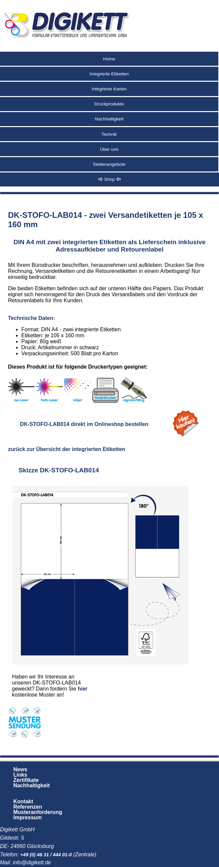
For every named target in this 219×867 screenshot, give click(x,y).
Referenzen (27, 807)
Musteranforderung (37, 812)
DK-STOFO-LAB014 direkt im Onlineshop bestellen (84, 424)
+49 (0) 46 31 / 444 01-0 (46, 854)
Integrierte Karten (109, 88)
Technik (109, 134)
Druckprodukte (109, 103)
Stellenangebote (109, 164)
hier (82, 689)
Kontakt (23, 801)
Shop (109, 179)
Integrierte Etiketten (109, 73)
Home (109, 58)
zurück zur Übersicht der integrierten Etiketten (66, 449)
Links (20, 775)
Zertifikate (26, 780)
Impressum (27, 817)
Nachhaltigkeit (109, 118)
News (20, 769)
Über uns (109, 149)
